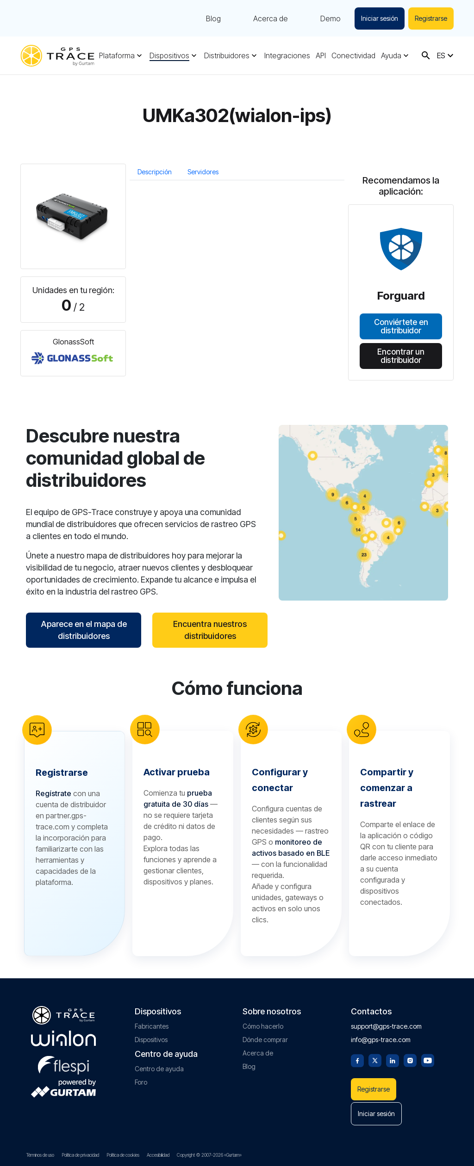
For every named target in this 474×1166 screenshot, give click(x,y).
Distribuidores (226, 55)
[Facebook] (357, 1059)
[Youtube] (427, 1059)
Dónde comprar (265, 1039)
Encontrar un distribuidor (400, 355)
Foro (141, 1082)
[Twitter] (374, 1059)
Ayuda (391, 55)
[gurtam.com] (63, 1038)
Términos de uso (40, 1155)
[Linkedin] (392, 1059)
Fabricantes (151, 1026)
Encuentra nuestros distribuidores (210, 630)
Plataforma (117, 55)
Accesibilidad (158, 1155)
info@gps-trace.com (381, 1039)
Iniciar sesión (379, 18)
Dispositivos (169, 55)
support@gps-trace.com (386, 1026)
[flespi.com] (63, 1063)
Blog (213, 18)
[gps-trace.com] (57, 56)
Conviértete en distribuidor (401, 326)
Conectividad (353, 55)
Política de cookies (122, 1155)
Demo (330, 18)
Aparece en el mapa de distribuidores (84, 630)
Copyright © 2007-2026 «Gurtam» (209, 1155)
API (321, 55)
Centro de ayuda (159, 1069)
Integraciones (287, 55)
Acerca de (270, 18)
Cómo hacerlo (263, 1026)
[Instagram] (410, 1059)
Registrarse (431, 18)
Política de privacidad (80, 1155)
